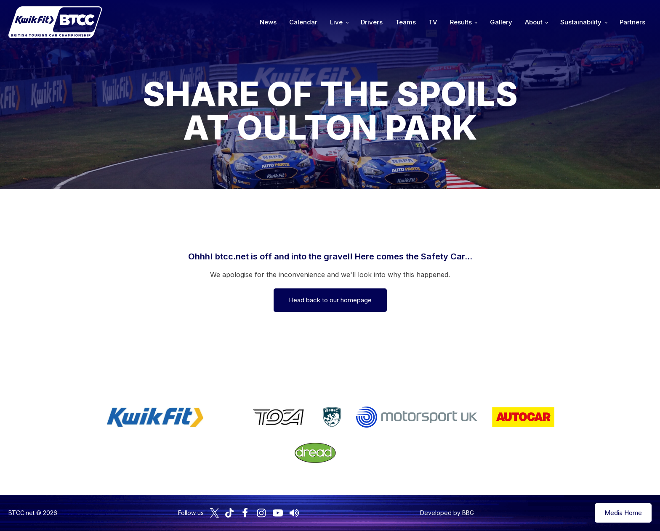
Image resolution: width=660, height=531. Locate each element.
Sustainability (580, 22)
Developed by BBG (447, 512)
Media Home (623, 513)
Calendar (303, 22)
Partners (632, 22)
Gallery (501, 22)
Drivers (372, 22)
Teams (405, 22)
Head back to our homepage (330, 300)
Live (336, 22)
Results (461, 22)
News (268, 22)
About (534, 22)
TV (432, 22)
